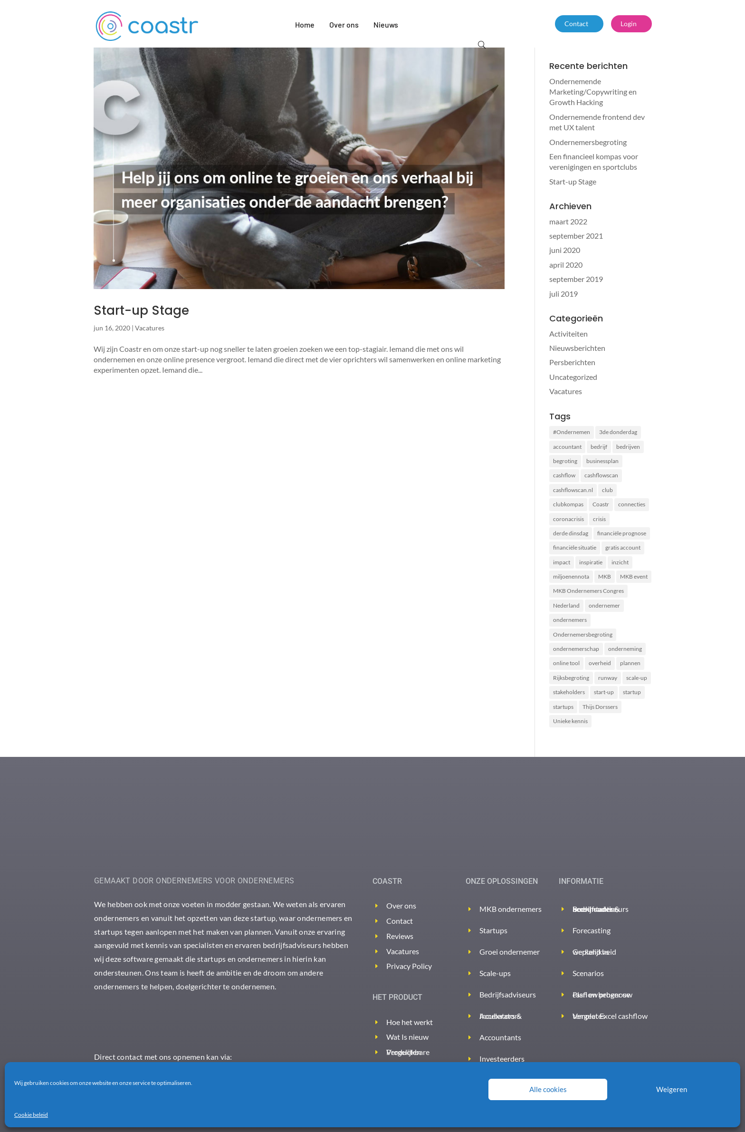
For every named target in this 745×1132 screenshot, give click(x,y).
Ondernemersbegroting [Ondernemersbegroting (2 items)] (582, 634)
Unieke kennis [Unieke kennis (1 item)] (570, 721)
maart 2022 (568, 221)
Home (305, 24)
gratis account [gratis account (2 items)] (622, 547)
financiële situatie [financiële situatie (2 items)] (574, 547)
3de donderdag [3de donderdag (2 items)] (618, 431)
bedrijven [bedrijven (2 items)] (628, 446)
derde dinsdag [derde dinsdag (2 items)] (570, 533)
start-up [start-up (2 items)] (604, 692)
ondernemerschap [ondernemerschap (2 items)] (576, 648)
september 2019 (576, 278)
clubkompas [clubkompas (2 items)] (568, 504)
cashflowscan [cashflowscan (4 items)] (601, 475)
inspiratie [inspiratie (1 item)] (590, 562)
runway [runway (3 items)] (607, 677)
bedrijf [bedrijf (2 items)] (599, 446)
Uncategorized (573, 376)
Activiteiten (568, 333)
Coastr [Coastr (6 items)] (600, 504)
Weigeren (671, 1089)
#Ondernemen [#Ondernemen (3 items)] (571, 431)
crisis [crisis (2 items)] (599, 518)
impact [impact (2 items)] (561, 562)
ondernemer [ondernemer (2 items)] (604, 605)
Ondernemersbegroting (588, 141)
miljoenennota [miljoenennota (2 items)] (571, 576)
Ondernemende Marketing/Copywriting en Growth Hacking (593, 92)
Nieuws (385, 24)
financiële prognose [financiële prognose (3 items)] (621, 533)
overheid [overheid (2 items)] (600, 663)
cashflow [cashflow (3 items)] (564, 475)
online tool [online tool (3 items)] (566, 663)
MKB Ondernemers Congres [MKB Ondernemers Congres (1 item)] (588, 590)
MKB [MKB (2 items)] (604, 576)
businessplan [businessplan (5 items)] (602, 460)
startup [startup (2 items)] (632, 692)
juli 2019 (563, 293)
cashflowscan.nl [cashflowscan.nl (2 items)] (573, 489)
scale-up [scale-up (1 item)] (636, 677)
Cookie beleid (31, 1114)
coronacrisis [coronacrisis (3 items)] (568, 518)
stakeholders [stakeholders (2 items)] (569, 692)
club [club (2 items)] (607, 489)
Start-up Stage (141, 310)
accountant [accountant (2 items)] (567, 446)
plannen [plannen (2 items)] (630, 663)
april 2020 (566, 264)
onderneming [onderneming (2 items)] (625, 648)
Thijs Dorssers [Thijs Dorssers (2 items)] (600, 706)
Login (629, 23)
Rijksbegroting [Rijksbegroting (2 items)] (571, 677)
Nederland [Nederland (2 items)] (566, 605)
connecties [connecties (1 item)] (631, 504)
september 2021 (576, 235)
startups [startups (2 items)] (563, 706)
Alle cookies (548, 1089)
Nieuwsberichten (577, 347)
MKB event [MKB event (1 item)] (634, 576)
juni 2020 (564, 249)
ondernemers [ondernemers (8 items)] (570, 619)
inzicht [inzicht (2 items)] (620, 562)
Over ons (344, 24)
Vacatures (149, 328)
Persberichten (572, 362)
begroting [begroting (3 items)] (565, 460)
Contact (576, 23)
